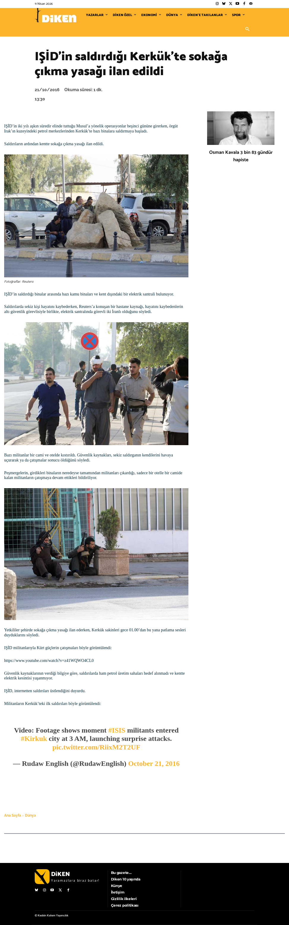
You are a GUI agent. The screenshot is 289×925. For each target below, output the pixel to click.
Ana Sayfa (12, 815)
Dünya (30, 815)
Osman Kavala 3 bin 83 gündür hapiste (241, 156)
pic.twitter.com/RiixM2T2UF (96, 747)
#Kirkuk (34, 738)
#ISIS (116, 730)
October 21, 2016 (154, 763)
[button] (247, 29)
